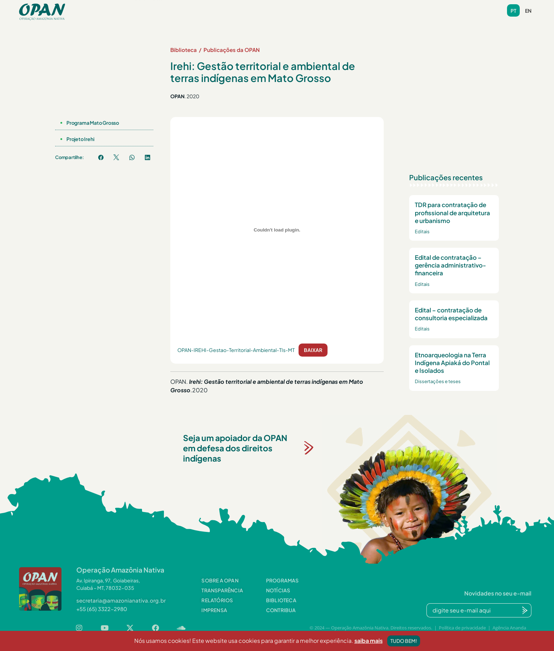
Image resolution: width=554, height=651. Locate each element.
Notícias (238, 8)
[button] (146, 8)
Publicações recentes (446, 177)
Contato (364, 8)
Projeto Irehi (80, 139)
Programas (192, 8)
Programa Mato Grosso (92, 122)
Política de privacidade (462, 627)
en (528, 10)
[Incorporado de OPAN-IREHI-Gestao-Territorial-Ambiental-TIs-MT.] (277, 230)
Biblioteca (279, 8)
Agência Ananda (509, 627)
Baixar (313, 350)
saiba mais (368, 647)
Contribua (148, 19)
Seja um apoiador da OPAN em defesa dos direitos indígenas (235, 448)
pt (513, 10)
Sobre (145, 8)
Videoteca (323, 8)
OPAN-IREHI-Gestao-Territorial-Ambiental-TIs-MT (236, 350)
